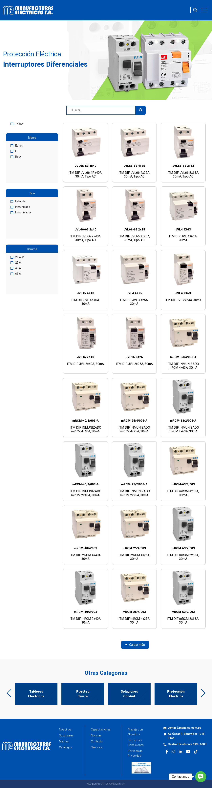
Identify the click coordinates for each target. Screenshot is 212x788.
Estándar (19, 201)
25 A (16, 262)
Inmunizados (21, 212)
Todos (17, 124)
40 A (16, 268)
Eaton (17, 145)
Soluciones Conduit (129, 694)
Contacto (97, 741)
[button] (200, 776)
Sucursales (66, 735)
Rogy (16, 156)
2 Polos (17, 257)
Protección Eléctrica (175, 694)
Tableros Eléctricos (36, 694)
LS (14, 151)
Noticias (96, 735)
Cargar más (135, 645)
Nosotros (65, 729)
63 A (16, 273)
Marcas (64, 741)
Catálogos (65, 747)
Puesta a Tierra (82, 694)
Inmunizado (20, 206)
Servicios (97, 747)
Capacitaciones (101, 729)
